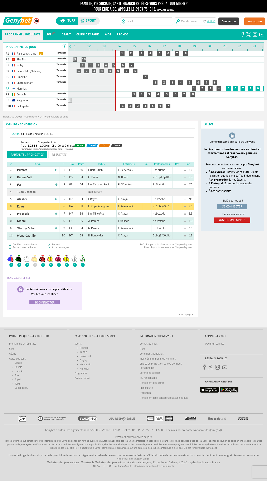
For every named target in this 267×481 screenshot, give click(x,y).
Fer (19, 184)
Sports (78, 344)
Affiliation (145, 393)
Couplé (18, 367)
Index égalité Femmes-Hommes (158, 359)
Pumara (22, 170)
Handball (84, 369)
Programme (80, 373)
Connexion (229, 21)
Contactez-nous (149, 344)
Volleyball (85, 365)
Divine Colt (24, 177)
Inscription (254, 21)
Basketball (85, 356)
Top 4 (18, 380)
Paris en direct (82, 378)
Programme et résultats (22, 344)
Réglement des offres (152, 383)
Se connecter (44, 302)
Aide (142, 349)
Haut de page (185, 315)
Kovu (20, 206)
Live (11, 349)
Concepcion (31, 117)
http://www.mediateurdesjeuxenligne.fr (154, 466)
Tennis (83, 352)
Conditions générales (152, 354)
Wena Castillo (26, 235)
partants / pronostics (27, 154)
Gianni (21, 221)
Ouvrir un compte (214, 344)
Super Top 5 (21, 388)
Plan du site (146, 388)
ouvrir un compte (232, 220)
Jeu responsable (148, 378)
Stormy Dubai (26, 228)
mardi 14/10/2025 (13, 117)
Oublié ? (211, 21)
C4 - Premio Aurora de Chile (54, 117)
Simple (18, 363)
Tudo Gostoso (26, 192)
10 (84, 59)
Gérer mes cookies (150, 373)
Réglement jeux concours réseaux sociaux (164, 398)
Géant (12, 354)
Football (84, 348)
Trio (17, 375)
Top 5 (18, 384)
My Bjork (23, 213)
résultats (59, 154)
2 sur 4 (18, 371)
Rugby (83, 360)
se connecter (232, 206)
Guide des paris (17, 359)
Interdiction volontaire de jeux (133, 437)
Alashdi (22, 199)
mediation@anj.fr (123, 466)
